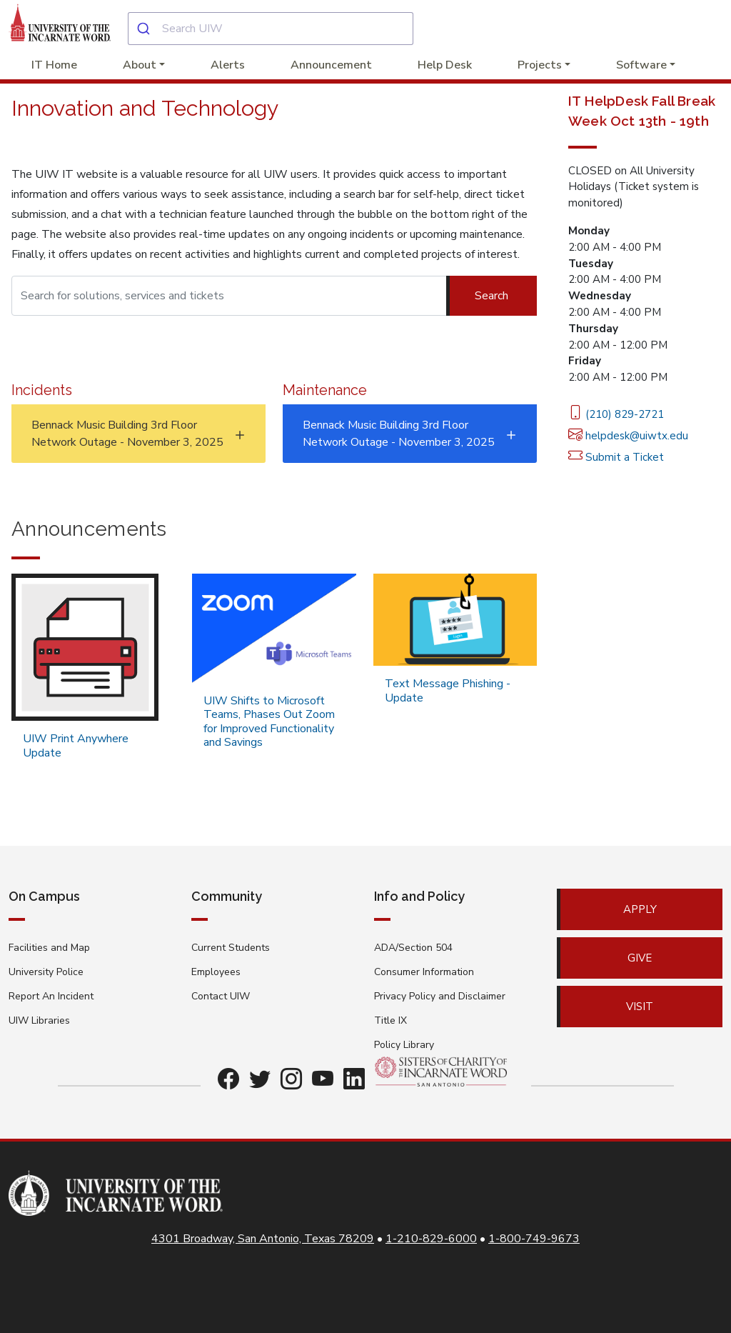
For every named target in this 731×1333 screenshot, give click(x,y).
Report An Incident (51, 996)
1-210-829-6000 (431, 1239)
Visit (639, 1006)
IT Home (54, 65)
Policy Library (404, 1045)
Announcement (331, 65)
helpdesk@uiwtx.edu (628, 436)
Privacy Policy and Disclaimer (439, 996)
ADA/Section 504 (413, 947)
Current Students (230, 947)
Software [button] (641, 65)
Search (491, 296)
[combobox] (270, 28)
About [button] (139, 65)
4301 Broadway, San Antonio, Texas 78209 (262, 1239)
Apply (640, 909)
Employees (216, 972)
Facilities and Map (49, 947)
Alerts (228, 65)
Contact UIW (220, 996)
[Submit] (145, 28)
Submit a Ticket (616, 457)
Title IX (390, 1020)
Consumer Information (424, 972)
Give (639, 958)
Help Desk (445, 65)
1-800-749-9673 (534, 1239)
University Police (46, 972)
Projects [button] (540, 65)
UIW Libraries (39, 1020)
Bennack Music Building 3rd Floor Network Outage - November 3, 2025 (127, 433)
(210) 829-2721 (616, 414)
